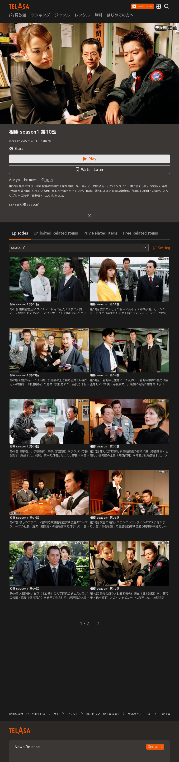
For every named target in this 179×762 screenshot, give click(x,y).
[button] (142, 6)
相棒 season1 (29, 204)
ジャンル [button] (72, 714)
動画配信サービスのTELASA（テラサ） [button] (34, 714)
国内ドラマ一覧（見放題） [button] (103, 714)
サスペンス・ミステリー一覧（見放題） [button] (153, 714)
